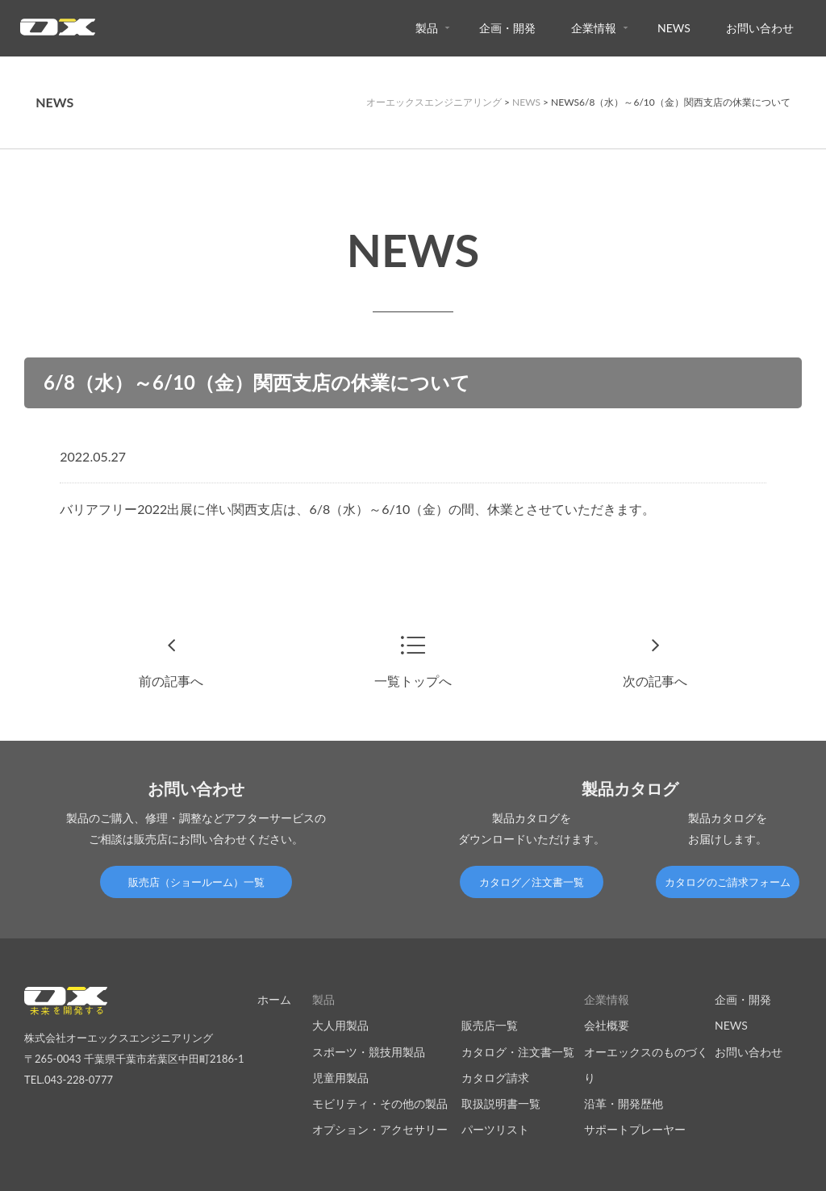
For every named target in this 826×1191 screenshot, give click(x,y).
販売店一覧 (489, 1025)
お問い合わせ (760, 28)
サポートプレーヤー (635, 1129)
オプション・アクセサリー (380, 1129)
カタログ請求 (495, 1077)
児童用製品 (340, 1077)
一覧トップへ (413, 680)
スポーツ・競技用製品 (368, 1052)
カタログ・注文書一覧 (517, 1052)
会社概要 (606, 1025)
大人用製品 (340, 1025)
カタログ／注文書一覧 (531, 881)
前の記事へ (171, 680)
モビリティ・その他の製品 (380, 1103)
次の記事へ (655, 680)
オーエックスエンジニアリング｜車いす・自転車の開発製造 (57, 32)
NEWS (673, 28)
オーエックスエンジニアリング (434, 102)
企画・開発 (507, 28)
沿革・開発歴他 (623, 1103)
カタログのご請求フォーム (728, 881)
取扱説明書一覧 (500, 1103)
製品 (426, 28)
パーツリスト (495, 1129)
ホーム (274, 999)
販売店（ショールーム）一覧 (196, 881)
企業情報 (593, 28)
